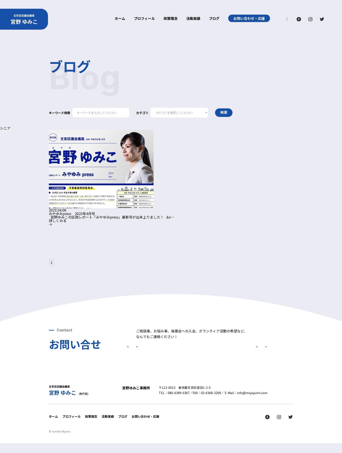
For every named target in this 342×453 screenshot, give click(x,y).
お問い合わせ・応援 (249, 18)
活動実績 (193, 19)
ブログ (214, 19)
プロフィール (144, 19)
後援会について (236, 352)
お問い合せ (166, 352)
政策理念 (171, 19)
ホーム (120, 19)
